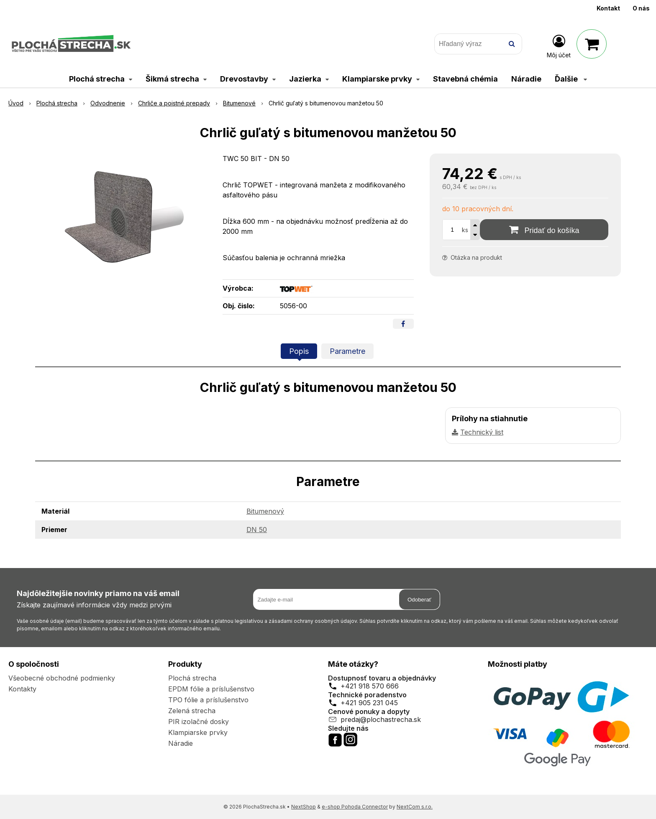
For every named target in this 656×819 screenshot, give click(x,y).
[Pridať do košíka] (544, 229)
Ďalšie (571, 78)
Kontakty (22, 689)
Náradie (180, 743)
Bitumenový (265, 511)
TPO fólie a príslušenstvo (208, 700)
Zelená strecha (191, 710)
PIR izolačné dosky (198, 721)
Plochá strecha (192, 678)
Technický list (481, 432)
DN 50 (256, 529)
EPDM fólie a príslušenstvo (211, 689)
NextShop (303, 807)
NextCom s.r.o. (415, 807)
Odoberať (419, 599)
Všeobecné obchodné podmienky (61, 678)
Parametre (347, 351)
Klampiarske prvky (198, 732)
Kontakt (608, 8)
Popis (299, 351)
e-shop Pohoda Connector (355, 807)
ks (465, 229)
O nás (641, 8)
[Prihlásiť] (559, 45)
